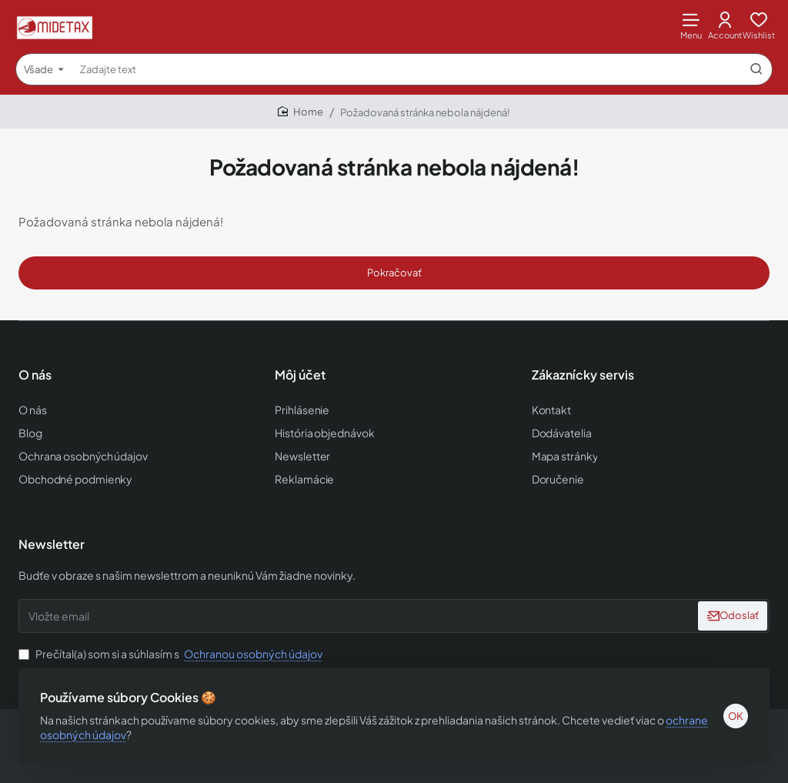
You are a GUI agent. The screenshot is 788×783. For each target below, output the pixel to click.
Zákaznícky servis (583, 375)
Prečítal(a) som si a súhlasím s (172, 651)
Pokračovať (394, 272)
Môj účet (300, 375)
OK (732, 713)
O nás (35, 375)
